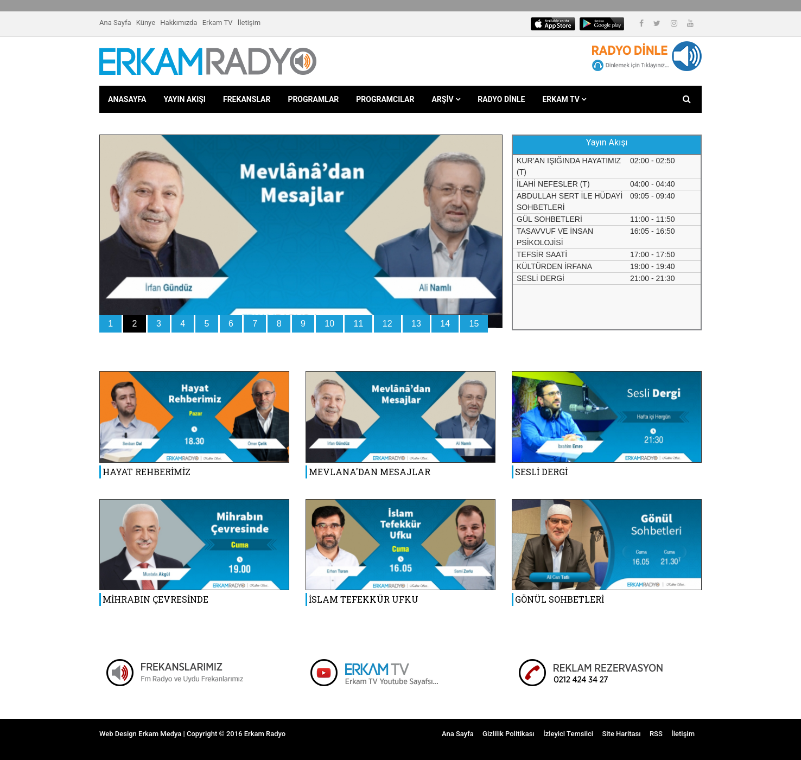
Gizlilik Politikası (508, 734)
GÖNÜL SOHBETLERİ (559, 599)
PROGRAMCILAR (385, 99)
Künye (145, 22)
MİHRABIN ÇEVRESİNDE (155, 599)
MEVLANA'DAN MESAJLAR (369, 471)
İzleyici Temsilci (568, 734)
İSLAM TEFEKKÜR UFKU (363, 599)
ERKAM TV (564, 99)
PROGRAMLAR (313, 99)
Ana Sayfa (115, 22)
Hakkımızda (178, 22)
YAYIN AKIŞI (184, 99)
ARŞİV (445, 99)
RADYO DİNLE (501, 99)
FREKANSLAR (246, 99)
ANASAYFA (127, 99)
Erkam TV (217, 22)
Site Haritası (621, 734)
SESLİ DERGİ (541, 471)
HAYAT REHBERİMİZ (146, 471)
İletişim (249, 22)
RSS (656, 734)
